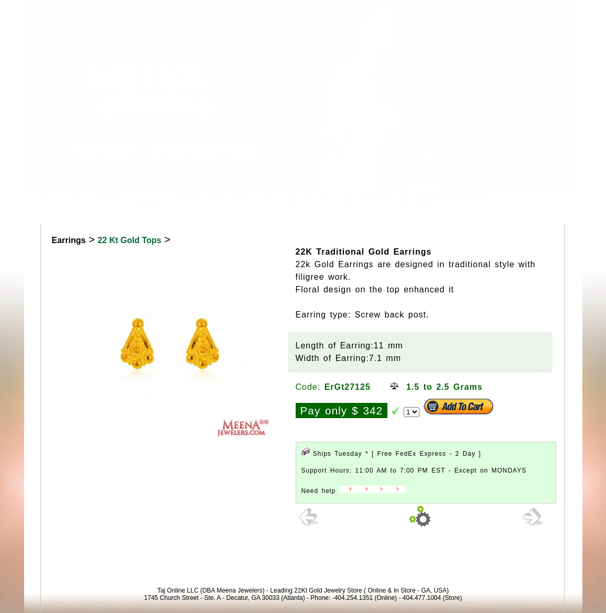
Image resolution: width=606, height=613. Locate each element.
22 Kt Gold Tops (129, 240)
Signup (559, 12)
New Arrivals (376, 200)
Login (477, 12)
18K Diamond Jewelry (190, 200)
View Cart (517, 12)
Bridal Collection (294, 200)
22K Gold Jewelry (86, 200)
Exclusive (446, 200)
